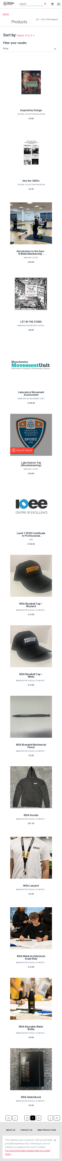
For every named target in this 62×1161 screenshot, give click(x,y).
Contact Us (26, 1130)
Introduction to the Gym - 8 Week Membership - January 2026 (31, 254)
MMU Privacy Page (47, 1130)
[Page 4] (26, 1118)
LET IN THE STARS (31, 321)
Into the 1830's (31, 180)
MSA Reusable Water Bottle (31, 1028)
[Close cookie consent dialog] (55, 1140)
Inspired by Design (31, 110)
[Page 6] (38, 1118)
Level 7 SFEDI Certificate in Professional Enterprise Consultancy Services (31, 537)
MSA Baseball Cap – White (31, 675)
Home (6, 14)
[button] (30, 48)
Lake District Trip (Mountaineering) (31, 464)
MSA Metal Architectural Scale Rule (31, 957)
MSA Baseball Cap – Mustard (31, 605)
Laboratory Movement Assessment (31, 393)
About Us (10, 1130)
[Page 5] (32, 1118)
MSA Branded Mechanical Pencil (31, 746)
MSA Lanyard (31, 885)
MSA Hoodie (31, 815)
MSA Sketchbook (31, 1097)
